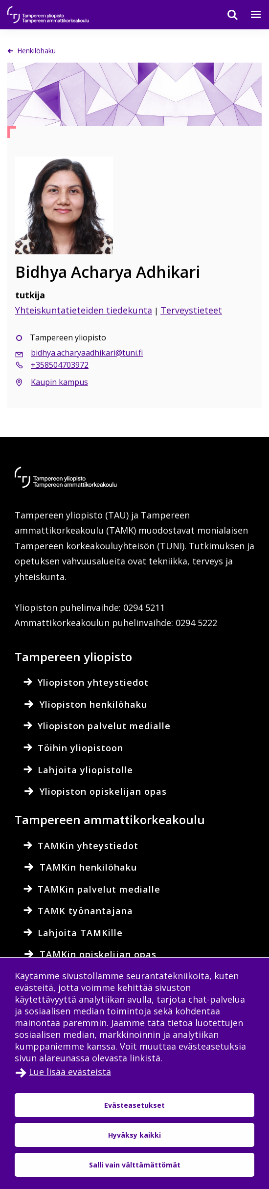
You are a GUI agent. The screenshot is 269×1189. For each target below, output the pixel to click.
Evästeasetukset (134, 1105)
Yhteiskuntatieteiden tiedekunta (83, 310)
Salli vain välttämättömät (134, 1164)
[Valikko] (250, 15)
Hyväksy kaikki (134, 1135)
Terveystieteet (191, 310)
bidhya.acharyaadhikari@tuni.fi (87, 352)
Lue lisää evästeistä (70, 1071)
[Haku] (226, 15)
